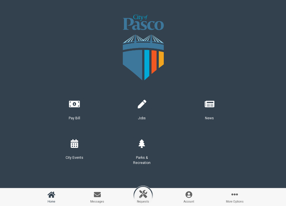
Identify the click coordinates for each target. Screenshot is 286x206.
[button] (74, 112)
